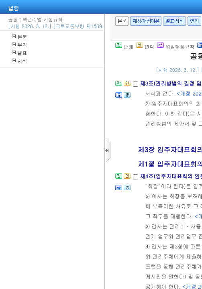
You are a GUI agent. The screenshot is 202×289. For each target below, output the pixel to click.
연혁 (194, 21)
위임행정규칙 (175, 46)
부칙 (19, 44)
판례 (124, 46)
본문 (19, 36)
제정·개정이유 (146, 21)
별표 (19, 52)
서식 (19, 60)
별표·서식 (174, 21)
